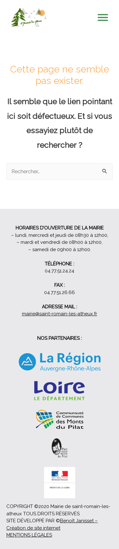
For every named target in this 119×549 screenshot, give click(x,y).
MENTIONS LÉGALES (29, 535)
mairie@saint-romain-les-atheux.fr (59, 314)
